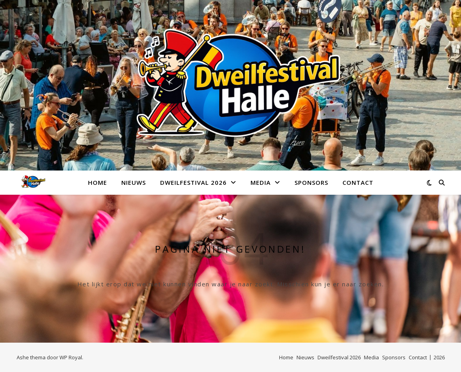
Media (261, 182)
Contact (357, 182)
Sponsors (311, 182)
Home (97, 182)
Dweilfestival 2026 (193, 182)
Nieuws (133, 182)
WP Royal (70, 357)
